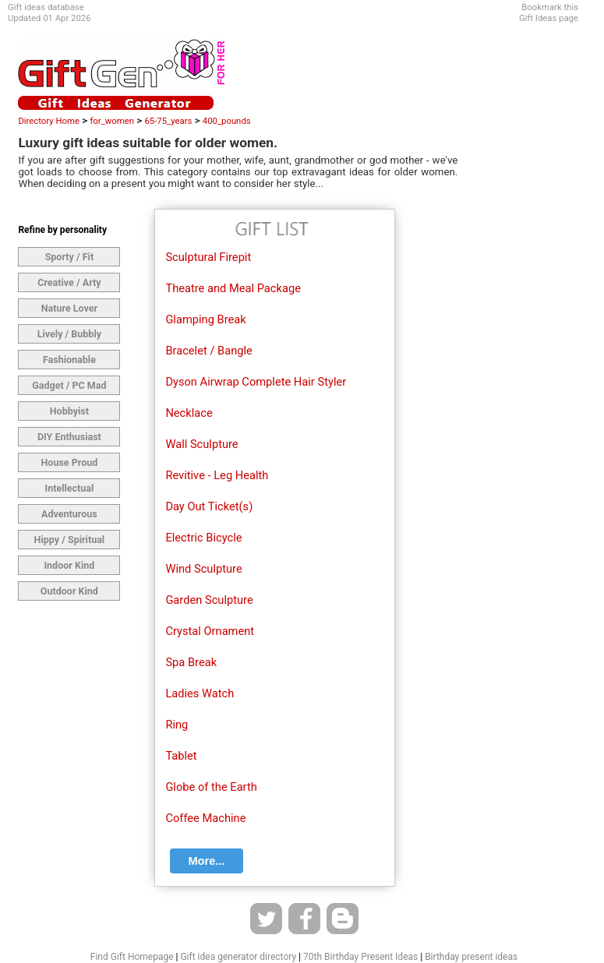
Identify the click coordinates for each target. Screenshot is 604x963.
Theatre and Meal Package (233, 288)
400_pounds (227, 120)
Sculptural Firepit (208, 257)
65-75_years (168, 120)
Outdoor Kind (69, 591)
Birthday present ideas (471, 956)
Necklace (188, 413)
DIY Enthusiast (69, 437)
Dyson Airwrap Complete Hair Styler (255, 382)
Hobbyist (69, 411)
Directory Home (48, 120)
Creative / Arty (69, 282)
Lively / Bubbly (69, 334)
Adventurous (69, 514)
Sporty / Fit (69, 257)
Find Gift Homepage (132, 956)
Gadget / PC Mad (69, 385)
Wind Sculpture (203, 569)
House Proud (69, 462)
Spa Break (191, 662)
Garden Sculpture (209, 600)
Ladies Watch (199, 693)
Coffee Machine (205, 818)
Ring (176, 725)
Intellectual (69, 488)
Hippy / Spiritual (69, 539)
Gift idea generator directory (238, 956)
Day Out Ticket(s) (209, 506)
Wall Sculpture (201, 444)
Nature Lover (69, 308)
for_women (112, 120)
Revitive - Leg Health (216, 475)
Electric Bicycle (203, 538)
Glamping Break (205, 319)
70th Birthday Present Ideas (360, 956)
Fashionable (69, 359)
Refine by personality (62, 229)
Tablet (180, 756)
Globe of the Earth (210, 787)
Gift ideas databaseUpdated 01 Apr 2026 (49, 12)
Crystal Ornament (209, 631)
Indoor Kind (69, 565)
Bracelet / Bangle (208, 351)
